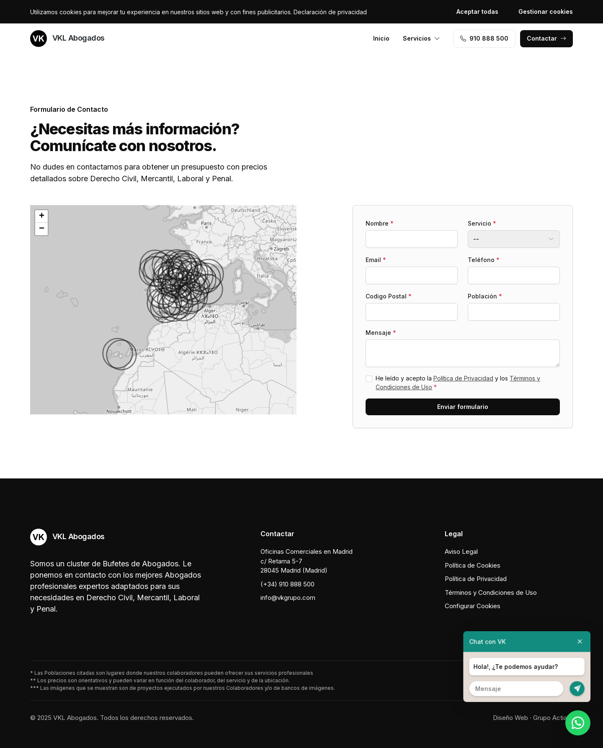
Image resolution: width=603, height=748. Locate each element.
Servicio (482, 223)
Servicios (421, 38)
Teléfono (484, 259)
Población (485, 296)
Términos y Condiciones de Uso (491, 592)
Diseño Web (510, 718)
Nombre (380, 223)
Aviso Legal (461, 551)
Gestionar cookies (545, 11)
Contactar (546, 38)
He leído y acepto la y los (458, 383)
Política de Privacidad (463, 378)
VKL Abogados (67, 38)
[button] (165, 307)
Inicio (381, 38)
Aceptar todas (477, 11)
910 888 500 (484, 38)
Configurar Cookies (472, 606)
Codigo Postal (389, 296)
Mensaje (381, 332)
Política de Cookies (472, 565)
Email (376, 259)
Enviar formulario (462, 406)
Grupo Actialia (553, 718)
